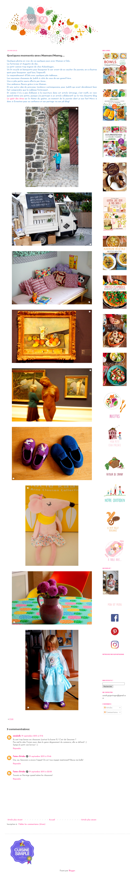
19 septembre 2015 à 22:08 (40, 772)
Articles (108, 708)
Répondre (17, 749)
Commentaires (111, 712)
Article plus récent (15, 820)
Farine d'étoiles (19, 756)
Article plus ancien (88, 820)
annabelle (17, 736)
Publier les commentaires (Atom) (31, 824)
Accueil (52, 820)
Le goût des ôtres (16, 99)
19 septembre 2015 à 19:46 (40, 756)
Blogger (72, 871)
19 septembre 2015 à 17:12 (32, 736)
